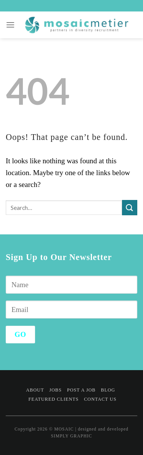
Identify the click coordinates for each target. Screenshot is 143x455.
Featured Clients (53, 399)
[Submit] (129, 207)
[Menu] (10, 24)
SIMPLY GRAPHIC (71, 436)
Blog (108, 390)
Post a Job (81, 390)
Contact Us (100, 399)
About (35, 390)
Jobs (55, 390)
